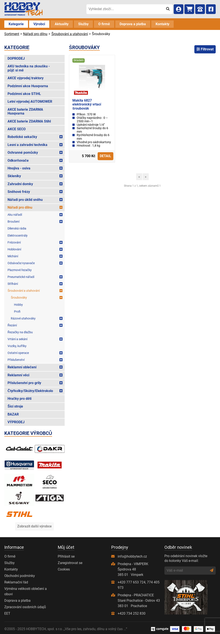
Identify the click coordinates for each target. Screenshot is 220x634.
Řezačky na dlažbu (20, 332)
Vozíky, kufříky (17, 346)
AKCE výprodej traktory (26, 78)
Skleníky (14, 176)
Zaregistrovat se (70, 563)
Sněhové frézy (19, 192)
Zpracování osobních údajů (25, 607)
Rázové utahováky (23, 318)
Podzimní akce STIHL (24, 94)
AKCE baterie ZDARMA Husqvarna (25, 111)
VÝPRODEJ (16, 422)
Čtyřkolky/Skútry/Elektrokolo (30, 391)
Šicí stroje (15, 406)
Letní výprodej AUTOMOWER (30, 101)
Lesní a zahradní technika (27, 145)
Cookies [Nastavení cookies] (64, 569)
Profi (17, 311)
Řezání (12, 325)
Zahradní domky (20, 184)
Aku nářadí (15, 214)
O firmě (104, 24)
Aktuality (62, 24)
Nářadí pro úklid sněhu (25, 200)
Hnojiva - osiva (19, 168)
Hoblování (14, 249)
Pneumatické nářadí (21, 277)
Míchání (13, 256)
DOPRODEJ (16, 58)
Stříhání (13, 283)
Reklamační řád (16, 582)
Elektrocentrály (18, 235)
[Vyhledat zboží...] (124, 9)
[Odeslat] (168, 9)
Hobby (18, 304)
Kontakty (162, 24)
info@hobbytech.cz (132, 556)
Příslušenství (16, 359)
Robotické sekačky (22, 137)
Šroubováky (19, 297)
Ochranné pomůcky (23, 152)
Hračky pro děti (19, 399)
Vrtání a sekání (17, 339)
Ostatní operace (18, 353)
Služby (83, 24)
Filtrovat (205, 49)
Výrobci (39, 24)
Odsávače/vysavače (21, 263)
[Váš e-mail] (187, 570)
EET (7, 613)
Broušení (13, 221)
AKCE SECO (17, 129)
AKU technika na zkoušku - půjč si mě (29, 68)
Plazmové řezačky (20, 270)
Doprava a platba (133, 24)
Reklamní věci (18, 375)
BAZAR (13, 414)
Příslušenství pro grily (24, 383)
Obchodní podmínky (19, 576)
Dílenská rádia (17, 228)
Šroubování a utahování (24, 290)
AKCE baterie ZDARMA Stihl (29, 121)
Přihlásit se (66, 556)
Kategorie (16, 24)
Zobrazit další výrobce (34, 526)
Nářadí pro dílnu (20, 207)
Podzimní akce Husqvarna (28, 86)
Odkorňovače (18, 160)
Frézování (14, 242)
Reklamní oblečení (22, 367)
